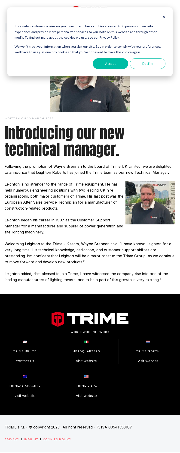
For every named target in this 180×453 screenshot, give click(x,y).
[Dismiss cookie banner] (163, 17)
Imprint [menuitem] (31, 439)
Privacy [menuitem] (12, 439)
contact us (25, 361)
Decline (147, 63)
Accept (110, 63)
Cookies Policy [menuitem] (57, 439)
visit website (86, 361)
